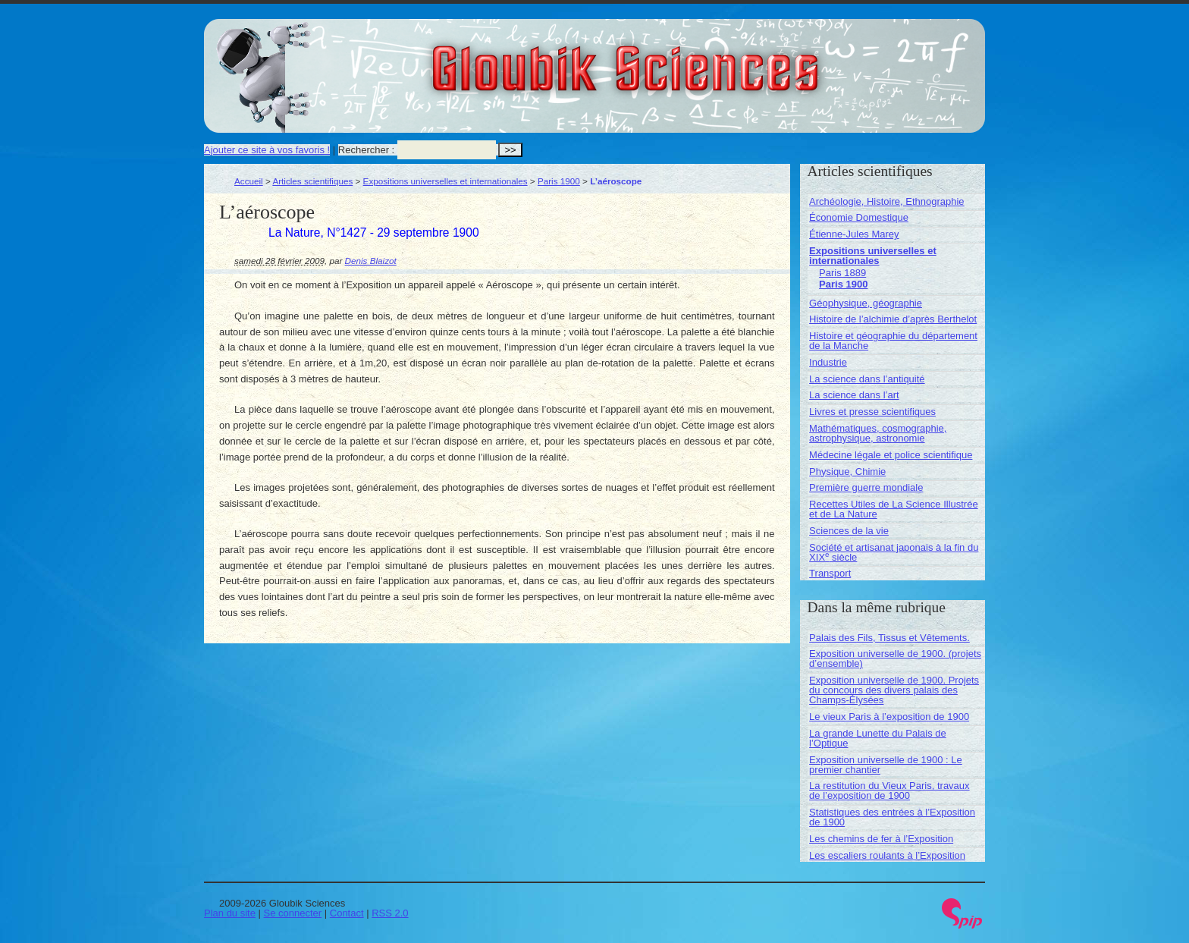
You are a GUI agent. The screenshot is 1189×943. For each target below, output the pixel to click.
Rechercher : (366, 150)
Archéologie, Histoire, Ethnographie (887, 201)
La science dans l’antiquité (867, 379)
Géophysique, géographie (865, 303)
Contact (347, 913)
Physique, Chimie (847, 471)
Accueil (248, 181)
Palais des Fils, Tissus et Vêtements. (889, 637)
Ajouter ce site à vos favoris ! (267, 150)
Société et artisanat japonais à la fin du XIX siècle (893, 552)
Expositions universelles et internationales (445, 181)
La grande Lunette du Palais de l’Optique (877, 738)
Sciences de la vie (849, 530)
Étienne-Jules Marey (854, 234)
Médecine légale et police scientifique (890, 454)
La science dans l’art (854, 395)
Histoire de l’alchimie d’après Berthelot (893, 319)
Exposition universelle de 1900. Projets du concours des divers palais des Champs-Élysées (894, 690)
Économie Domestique (858, 217)
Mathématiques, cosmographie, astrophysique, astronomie (877, 433)
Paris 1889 (842, 272)
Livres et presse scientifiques (872, 411)
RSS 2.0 (390, 913)
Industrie (828, 362)
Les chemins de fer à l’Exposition (881, 838)
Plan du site (230, 913)
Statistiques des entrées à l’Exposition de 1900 (892, 817)
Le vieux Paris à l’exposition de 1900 (889, 716)
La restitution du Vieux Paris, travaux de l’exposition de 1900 (889, 790)
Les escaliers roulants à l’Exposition (887, 855)
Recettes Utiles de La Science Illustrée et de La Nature (893, 509)
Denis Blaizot (371, 261)
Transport (830, 573)
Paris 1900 (559, 181)
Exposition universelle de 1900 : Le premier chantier (885, 764)
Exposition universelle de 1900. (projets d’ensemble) (895, 658)
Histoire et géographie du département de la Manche (893, 340)
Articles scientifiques (312, 181)
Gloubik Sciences (711, 59)
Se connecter (293, 913)
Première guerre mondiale (866, 487)
